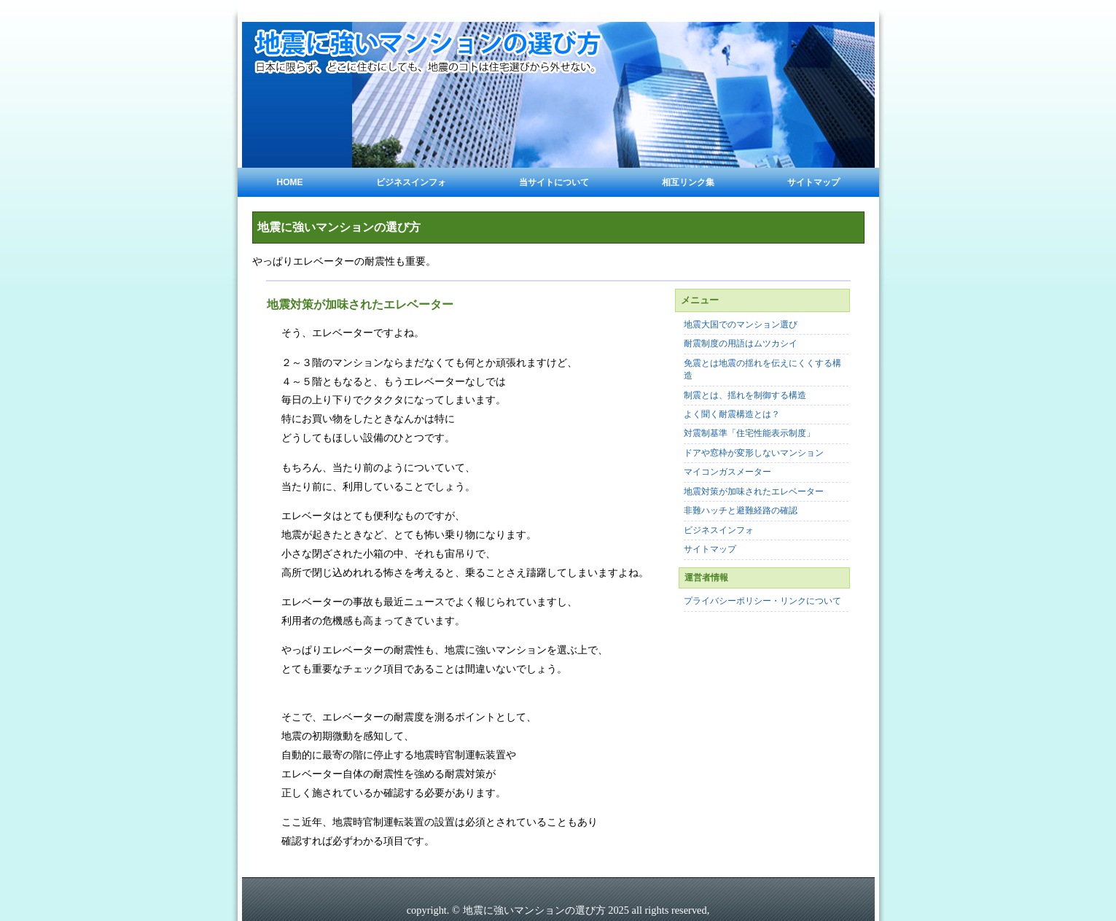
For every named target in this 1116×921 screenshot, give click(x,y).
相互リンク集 (688, 182)
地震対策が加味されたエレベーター (754, 492)
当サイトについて (554, 182)
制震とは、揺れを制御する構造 (745, 395)
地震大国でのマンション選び (740, 325)
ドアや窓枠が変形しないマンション (754, 453)
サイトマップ (813, 182)
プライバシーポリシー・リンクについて (762, 601)
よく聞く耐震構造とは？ (732, 414)
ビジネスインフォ (411, 182)
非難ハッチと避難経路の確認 (740, 511)
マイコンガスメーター (727, 472)
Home (290, 182)
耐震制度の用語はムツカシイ (740, 344)
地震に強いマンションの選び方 (339, 227)
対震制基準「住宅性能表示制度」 (749, 433)
